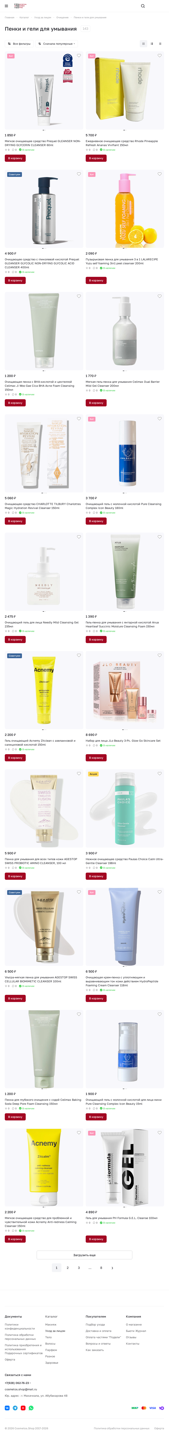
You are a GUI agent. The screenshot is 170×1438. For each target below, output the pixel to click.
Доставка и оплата (98, 1330)
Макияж (50, 1324)
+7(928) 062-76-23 (17, 1383)
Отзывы (131, 1337)
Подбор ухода (95, 1324)
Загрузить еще (84, 1255)
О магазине (134, 1324)
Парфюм (51, 1350)
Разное (50, 1356)
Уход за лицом (55, 1330)
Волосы (50, 1343)
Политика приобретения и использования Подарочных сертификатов (24, 1349)
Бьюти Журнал (136, 1330)
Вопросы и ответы (98, 1343)
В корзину (15, 158)
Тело (48, 1337)
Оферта (10, 1359)
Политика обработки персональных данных (121, 1428)
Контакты (132, 1343)
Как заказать (95, 1350)
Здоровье (51, 1362)
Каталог (51, 1316)
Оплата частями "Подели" (103, 1337)
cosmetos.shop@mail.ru (21, 1389)
